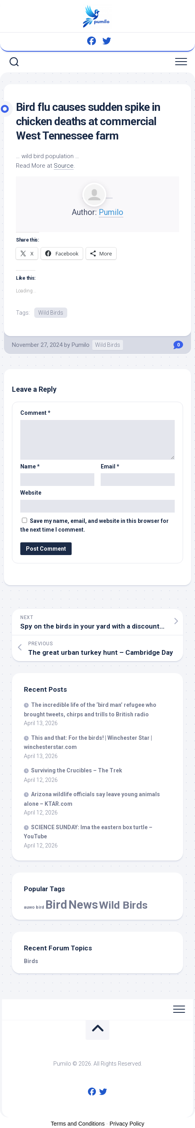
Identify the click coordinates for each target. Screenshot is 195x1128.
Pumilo (111, 212)
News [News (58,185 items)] (83, 904)
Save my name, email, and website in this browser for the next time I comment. (94, 525)
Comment (35, 413)
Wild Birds (50, 313)
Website (30, 493)
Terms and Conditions (78, 1123)
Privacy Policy (126, 1123)
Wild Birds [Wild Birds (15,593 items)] (123, 905)
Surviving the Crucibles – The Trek (76, 770)
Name (30, 466)
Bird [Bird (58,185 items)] (56, 904)
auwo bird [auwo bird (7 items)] (34, 907)
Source (64, 165)
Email (110, 466)
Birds (31, 961)
